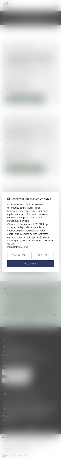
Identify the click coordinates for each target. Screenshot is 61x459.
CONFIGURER (18, 255)
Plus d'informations (17, 246)
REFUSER (42, 255)
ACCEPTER (30, 263)
